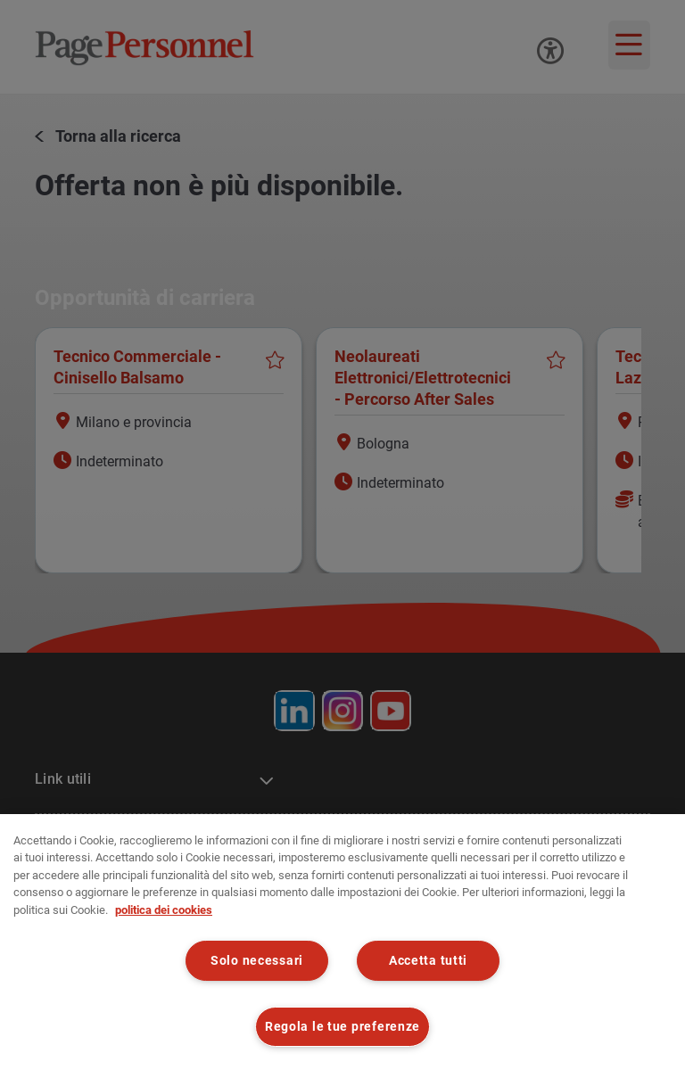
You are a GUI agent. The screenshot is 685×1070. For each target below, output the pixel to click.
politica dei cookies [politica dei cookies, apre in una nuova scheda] (163, 910)
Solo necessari (256, 960)
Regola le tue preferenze (342, 1026)
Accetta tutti (428, 960)
